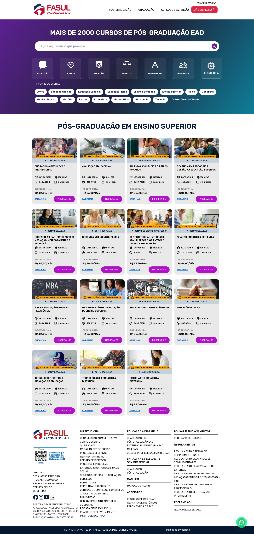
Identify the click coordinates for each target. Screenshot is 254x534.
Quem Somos (88, 445)
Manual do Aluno (138, 485)
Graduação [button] (147, 9)
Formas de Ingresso (93, 460)
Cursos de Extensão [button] (175, 9)
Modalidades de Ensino (95, 449)
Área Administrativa (206, 3)
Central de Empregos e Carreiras (102, 489)
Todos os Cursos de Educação (185, 99)
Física (191, 91)
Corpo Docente (90, 441)
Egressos (86, 478)
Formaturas (88, 482)
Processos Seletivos (93, 453)
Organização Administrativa (98, 438)
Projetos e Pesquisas (94, 464)
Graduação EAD (137, 438)
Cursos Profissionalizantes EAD (148, 453)
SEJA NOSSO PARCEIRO (46, 476)
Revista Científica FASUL (96, 508)
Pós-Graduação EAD (140, 441)
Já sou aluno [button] (204, 9)
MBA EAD (132, 449)
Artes (40, 91)
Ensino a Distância (145, 91)
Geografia (208, 91)
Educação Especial (89, 91)
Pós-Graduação (137, 472)
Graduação (134, 469)
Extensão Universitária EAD (145, 445)
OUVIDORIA (39, 491)
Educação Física (117, 91)
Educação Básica (61, 91)
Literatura (100, 99)
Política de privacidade (178, 529)
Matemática (121, 99)
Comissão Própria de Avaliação (100, 475)
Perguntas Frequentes (95, 486)
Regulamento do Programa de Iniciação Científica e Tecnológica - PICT (197, 477)
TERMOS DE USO (42, 487)
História (67, 99)
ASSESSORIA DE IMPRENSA (48, 483)
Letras (83, 99)
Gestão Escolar (46, 99)
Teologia (160, 99)
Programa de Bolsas (187, 438)
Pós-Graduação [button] (121, 9)
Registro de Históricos (142, 502)
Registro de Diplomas (141, 499)
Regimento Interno (92, 456)
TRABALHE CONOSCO (45, 479)
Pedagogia (141, 99)
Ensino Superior (171, 91)
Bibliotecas (87, 497)
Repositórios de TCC (140, 506)
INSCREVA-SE (64, 199)
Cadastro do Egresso (94, 493)
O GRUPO (38, 472)
